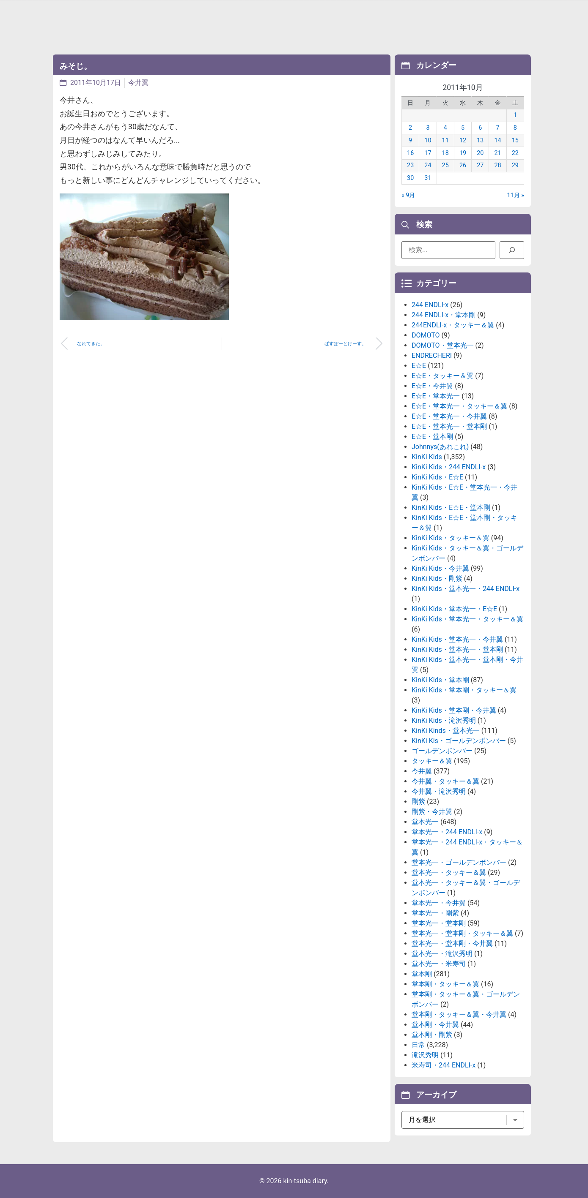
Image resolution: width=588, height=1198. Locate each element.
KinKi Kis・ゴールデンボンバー (459, 741)
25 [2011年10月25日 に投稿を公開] (445, 165)
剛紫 (418, 802)
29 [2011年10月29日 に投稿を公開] (515, 165)
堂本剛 (422, 974)
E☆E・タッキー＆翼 (442, 376)
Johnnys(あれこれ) (440, 447)
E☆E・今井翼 (432, 386)
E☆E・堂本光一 (436, 396)
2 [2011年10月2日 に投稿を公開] (410, 127)
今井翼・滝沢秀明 (439, 791)
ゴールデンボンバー (442, 751)
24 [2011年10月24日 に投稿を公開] (427, 165)
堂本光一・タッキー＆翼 (449, 873)
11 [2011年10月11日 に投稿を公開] (445, 140)
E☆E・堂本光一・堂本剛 (449, 426)
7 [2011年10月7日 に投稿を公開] (498, 127)
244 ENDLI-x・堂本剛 (443, 315)
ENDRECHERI (432, 355)
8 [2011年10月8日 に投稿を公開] (515, 127)
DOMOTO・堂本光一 (443, 345)
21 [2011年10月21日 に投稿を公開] (497, 153)
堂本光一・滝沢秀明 (442, 954)
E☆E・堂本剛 (432, 437)
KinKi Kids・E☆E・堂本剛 (451, 508)
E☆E (419, 366)
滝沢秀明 (425, 1055)
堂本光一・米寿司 (439, 964)
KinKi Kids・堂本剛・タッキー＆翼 (464, 690)
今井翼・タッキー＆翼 (445, 781)
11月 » (516, 195)
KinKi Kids (427, 457)
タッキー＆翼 (432, 761)
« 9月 (408, 195)
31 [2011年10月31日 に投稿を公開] (427, 178)
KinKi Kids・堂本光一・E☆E (454, 609)
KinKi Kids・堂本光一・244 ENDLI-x (465, 589)
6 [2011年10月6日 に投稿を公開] (480, 127)
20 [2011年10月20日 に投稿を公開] (480, 153)
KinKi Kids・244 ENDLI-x (449, 467)
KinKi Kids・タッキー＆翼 (450, 538)
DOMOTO (426, 335)
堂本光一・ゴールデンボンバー (459, 862)
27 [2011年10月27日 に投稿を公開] (480, 165)
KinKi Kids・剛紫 (437, 578)
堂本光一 (425, 822)
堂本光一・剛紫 (435, 913)
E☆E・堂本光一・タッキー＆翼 (459, 406)
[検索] (512, 250)
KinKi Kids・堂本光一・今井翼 (457, 639)
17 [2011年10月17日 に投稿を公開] (427, 153)
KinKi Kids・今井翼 (440, 568)
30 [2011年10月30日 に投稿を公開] (410, 178)
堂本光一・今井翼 (439, 903)
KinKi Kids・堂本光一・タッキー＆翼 (467, 619)
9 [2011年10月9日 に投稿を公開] (410, 140)
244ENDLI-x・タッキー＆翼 (453, 325)
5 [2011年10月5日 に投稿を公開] (462, 127)
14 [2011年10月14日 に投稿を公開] (497, 140)
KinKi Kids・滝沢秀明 (444, 720)
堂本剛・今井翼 (435, 1025)
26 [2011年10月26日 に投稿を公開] (462, 165)
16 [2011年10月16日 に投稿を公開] (410, 153)
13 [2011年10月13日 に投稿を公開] (480, 140)
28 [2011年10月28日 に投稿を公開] (497, 165)
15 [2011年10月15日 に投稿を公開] (515, 140)
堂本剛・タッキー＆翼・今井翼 (459, 1014)
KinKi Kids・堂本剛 (440, 680)
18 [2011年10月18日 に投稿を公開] (445, 153)
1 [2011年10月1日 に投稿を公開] (515, 115)
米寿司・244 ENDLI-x (443, 1065)
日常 (418, 1045)
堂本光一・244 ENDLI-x (447, 832)
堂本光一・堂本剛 (439, 923)
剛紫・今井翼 (432, 812)
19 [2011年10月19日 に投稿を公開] (462, 153)
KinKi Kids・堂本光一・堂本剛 (457, 649)
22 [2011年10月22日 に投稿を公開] (515, 153)
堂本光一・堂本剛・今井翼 (452, 943)
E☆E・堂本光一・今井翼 (449, 416)
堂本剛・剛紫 (432, 1035)
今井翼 (138, 83)
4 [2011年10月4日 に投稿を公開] (445, 127)
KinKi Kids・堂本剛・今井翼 (454, 710)
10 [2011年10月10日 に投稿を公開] (427, 140)
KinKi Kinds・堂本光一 (446, 731)
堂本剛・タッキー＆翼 (445, 984)
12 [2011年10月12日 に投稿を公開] (462, 140)
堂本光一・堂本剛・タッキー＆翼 (462, 933)
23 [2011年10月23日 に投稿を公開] (410, 165)
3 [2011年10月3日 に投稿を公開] (427, 127)
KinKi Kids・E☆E (437, 477)
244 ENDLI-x (430, 305)
